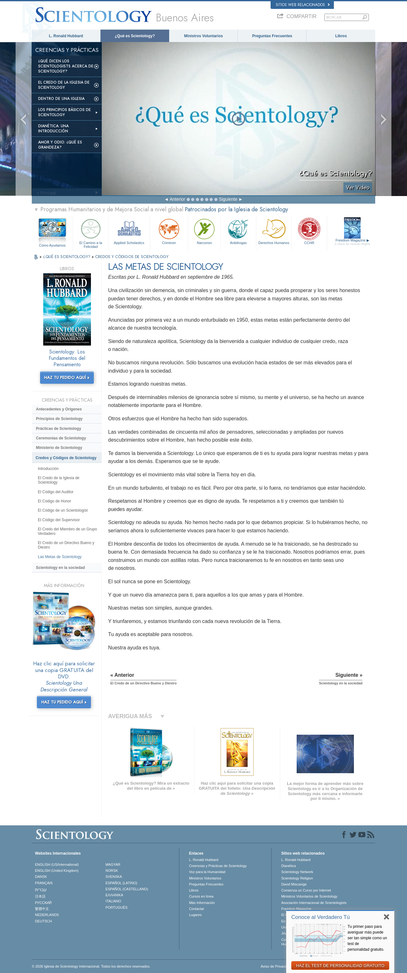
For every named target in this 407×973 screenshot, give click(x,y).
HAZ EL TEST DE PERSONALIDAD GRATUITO (340, 965)
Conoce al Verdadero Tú (320, 917)
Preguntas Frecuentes (272, 36)
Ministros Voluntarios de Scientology (309, 896)
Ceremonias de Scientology (61, 438)
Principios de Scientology (59, 418)
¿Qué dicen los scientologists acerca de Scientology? (65, 66)
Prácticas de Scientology (58, 428)
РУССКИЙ (43, 903)
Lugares (195, 915)
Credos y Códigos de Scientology (66, 458)
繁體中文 (42, 909)
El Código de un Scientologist (63, 510)
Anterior (177, 199)
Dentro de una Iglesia (61, 99)
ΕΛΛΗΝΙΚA (114, 895)
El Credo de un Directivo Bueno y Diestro (66, 545)
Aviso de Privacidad (276, 966)
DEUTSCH (43, 921)
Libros (341, 36)
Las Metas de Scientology (59, 557)
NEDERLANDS (47, 915)
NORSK (112, 870)
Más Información (202, 903)
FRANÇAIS (44, 883)
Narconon (204, 231)
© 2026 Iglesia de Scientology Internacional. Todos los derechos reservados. (91, 966)
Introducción (48, 468)
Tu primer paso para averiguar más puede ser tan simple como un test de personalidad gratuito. (367, 938)
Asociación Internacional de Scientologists (313, 903)
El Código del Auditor (55, 492)
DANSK (41, 876)
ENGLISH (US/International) (57, 864)
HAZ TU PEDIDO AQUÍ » (66, 377)
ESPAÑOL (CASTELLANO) (127, 889)
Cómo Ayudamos (52, 245)
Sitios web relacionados (303, 5)
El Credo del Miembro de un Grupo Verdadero (67, 531)
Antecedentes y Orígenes (59, 409)
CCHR (309, 231)
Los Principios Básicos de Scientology (64, 112)
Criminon (169, 231)
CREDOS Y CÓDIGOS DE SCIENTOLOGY (132, 257)
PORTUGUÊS (117, 907)
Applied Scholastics (129, 231)
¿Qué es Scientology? (135, 36)
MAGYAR (113, 864)
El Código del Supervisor (59, 520)
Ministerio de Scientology (59, 447)
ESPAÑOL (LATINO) (121, 883)
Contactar (196, 909)
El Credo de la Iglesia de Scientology (64, 85)
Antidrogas (238, 231)
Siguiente (228, 199)
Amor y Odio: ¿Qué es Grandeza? (60, 144)
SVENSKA (114, 876)
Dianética (288, 866)
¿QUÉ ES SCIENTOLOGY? (67, 257)
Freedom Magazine (352, 242)
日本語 (40, 896)
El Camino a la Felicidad (91, 232)
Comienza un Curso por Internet (306, 890)
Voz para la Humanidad (207, 872)
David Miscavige (294, 884)
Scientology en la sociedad (60, 567)
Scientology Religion (297, 878)
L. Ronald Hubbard (66, 36)
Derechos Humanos (274, 231)
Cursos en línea (201, 896)
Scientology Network (297, 872)
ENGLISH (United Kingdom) (57, 870)
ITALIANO (113, 901)
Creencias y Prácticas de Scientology (218, 866)
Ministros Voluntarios (203, 36)
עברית (41, 889)
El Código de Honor (54, 501)
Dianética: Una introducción (53, 128)
